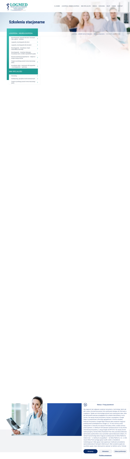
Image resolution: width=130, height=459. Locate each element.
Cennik (114, 6)
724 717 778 (56, 155)
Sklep (108, 6)
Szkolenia (102, 6)
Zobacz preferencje (120, 451)
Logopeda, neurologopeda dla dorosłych (21, 45)
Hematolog (14, 76)
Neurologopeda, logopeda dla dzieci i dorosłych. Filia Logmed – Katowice (23, 38)
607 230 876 (56, 153)
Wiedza (95, 6)
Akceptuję (90, 451)
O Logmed (57, 6)
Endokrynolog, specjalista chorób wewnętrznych (23, 78)
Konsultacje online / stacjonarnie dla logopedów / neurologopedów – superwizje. (23, 66)
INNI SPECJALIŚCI (86, 6)
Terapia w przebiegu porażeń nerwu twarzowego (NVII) (23, 61)
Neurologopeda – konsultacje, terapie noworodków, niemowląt (20, 48)
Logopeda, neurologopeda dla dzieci (20, 42)
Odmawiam (105, 451)
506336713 (55, 160)
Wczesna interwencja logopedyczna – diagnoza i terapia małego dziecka (23, 57)
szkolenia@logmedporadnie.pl (58, 145)
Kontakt (120, 6)
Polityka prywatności (105, 455)
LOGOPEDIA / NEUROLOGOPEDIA (70, 6)
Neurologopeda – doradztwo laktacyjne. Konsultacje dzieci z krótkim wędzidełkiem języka (23, 53)
